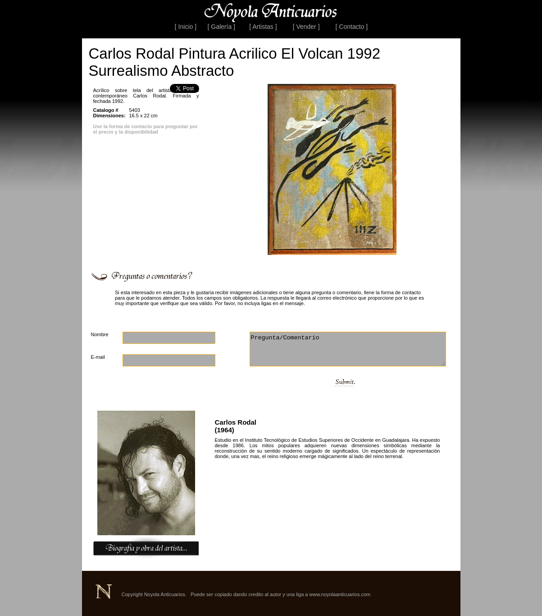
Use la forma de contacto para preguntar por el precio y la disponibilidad (145, 129)
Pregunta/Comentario (348, 349)
